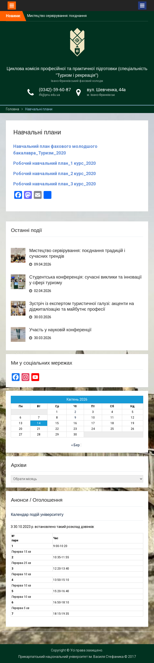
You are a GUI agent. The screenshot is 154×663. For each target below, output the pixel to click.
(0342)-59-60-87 (55, 89)
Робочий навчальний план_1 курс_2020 (54, 163)
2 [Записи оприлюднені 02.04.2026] (75, 412)
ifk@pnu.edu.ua (49, 95)
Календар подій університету (37, 514)
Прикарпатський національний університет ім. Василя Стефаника (71, 657)
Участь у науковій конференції (60, 329)
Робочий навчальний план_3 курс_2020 (54, 183)
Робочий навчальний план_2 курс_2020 (54, 173)
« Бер (75, 445)
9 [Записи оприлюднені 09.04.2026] (75, 417)
